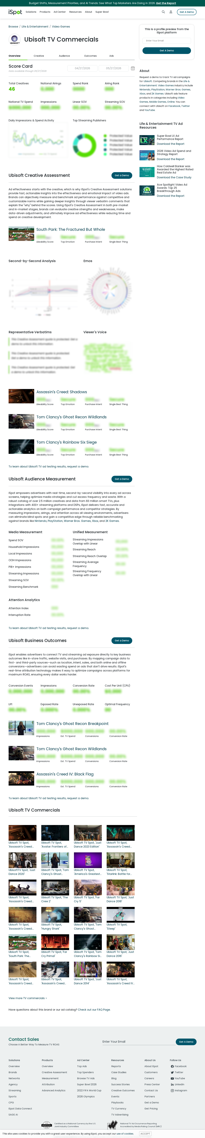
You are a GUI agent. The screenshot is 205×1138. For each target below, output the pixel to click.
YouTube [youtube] (177, 1078)
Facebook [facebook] (178, 1066)
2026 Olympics (86, 1096)
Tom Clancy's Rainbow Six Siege (66, 442)
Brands (13, 1072)
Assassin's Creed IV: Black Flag (65, 774)
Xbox (95, 521)
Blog (113, 1078)
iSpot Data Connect (20, 1108)
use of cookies (125, 1133)
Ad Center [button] (60, 12)
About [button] (88, 12)
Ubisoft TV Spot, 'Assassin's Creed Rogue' (52, 981)
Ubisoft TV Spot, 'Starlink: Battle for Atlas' (118, 872)
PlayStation (55, 521)
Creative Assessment (54, 1072)
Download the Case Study (174, 177)
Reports (116, 1066)
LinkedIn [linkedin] (177, 1084)
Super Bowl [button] (102, 12)
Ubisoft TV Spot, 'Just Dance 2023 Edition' (87, 844)
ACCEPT (145, 1133)
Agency (13, 1084)
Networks (14, 1078)
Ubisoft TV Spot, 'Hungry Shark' (51, 926)
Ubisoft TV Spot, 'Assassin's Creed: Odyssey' (20, 899)
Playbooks (117, 1102)
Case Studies (118, 1072)
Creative (39, 56)
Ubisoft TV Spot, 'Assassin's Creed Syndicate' (20, 981)
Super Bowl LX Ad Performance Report (170, 137)
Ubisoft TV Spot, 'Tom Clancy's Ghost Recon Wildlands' (88, 927)
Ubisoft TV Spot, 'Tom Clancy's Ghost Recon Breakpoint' (55, 872)
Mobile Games (157, 102)
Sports (12, 1096)
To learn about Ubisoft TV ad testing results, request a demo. (49, 466)
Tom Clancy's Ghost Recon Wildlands (71, 417)
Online (171, 102)
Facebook (174, 106)
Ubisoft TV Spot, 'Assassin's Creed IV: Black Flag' (120, 981)
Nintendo (41, 521)
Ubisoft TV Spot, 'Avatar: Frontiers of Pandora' (54, 845)
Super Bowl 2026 (87, 1084)
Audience (64, 56)
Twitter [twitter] (176, 1072)
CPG (11, 1102)
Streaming (15, 1090)
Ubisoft (148, 81)
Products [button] (45, 12)
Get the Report (166, 3)
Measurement (50, 1078)
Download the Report (170, 144)
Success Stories (120, 1084)
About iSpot (151, 1066)
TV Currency (118, 1108)
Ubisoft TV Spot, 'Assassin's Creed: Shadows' (20, 845)
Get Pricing (151, 1108)
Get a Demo (122, 175)
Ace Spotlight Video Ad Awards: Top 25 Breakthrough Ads (172, 188)
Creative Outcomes (123, 1090)
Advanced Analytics (53, 1090)
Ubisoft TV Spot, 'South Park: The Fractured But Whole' (22, 954)
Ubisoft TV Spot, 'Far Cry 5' (87, 899)
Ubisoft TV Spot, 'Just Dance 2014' (87, 981)
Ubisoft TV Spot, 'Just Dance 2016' (120, 954)
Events (115, 1096)
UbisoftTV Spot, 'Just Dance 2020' (22, 872)
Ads (111, 56)
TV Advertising (119, 1114)
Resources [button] (75, 12)
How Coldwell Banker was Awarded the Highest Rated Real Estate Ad (175, 169)
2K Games (112, 521)
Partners (149, 1096)
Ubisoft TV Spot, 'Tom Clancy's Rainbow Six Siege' (88, 954)
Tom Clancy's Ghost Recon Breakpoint (72, 723)
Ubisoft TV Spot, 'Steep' (117, 926)
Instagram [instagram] (178, 1090)
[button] (101, 68)
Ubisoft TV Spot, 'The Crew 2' (54, 899)
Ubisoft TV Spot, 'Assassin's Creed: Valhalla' (118, 845)
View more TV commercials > (28, 998)
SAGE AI (13, 1114)
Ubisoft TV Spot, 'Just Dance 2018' (120, 899)
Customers (151, 1072)
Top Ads (82, 1066)
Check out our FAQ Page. (94, 1010)
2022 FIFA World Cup (89, 1090)
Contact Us (151, 1090)
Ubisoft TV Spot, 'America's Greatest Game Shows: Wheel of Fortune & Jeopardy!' (87, 872)
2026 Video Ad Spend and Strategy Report (174, 152)
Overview (14, 56)
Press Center (152, 1084)
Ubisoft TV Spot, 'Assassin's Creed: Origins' (20, 927)
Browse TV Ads (86, 1078)
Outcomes (90, 56)
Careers (149, 1078)
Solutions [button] (31, 12)
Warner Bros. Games (77, 521)
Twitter (185, 106)
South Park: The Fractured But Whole (70, 229)
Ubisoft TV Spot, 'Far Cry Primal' (54, 954)
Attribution (48, 1084)
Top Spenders (85, 1072)
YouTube (150, 110)
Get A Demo (187, 12)
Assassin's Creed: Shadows (61, 392)
